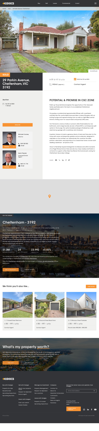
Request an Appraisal (25, 399)
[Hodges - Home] (8, 3)
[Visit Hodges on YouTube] (95, 417)
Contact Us (53, 396)
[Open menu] (95, 3)
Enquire (17, 125)
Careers (52, 405)
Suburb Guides (23, 412)
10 (17, 70)
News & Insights (55, 408)
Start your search (24, 410)
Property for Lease (40, 409)
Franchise (53, 410)
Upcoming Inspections (9, 401)
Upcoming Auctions (8, 403)
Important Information (57, 401)
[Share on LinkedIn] (63, 160)
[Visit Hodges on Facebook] (91, 417)
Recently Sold (7, 398)
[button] (50, 203)
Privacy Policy (6, 423)
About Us (53, 398)
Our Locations (39, 401)
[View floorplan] (93, 71)
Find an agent (23, 402)
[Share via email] (56, 160)
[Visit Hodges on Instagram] (84, 417)
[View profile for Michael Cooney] (18, 142)
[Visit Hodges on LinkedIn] (88, 417)
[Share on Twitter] (69, 160)
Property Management (41, 396)
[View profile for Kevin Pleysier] (18, 165)
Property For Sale (8, 396)
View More (91, 293)
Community (53, 403)
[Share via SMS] (59, 160)
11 (18, 70)
